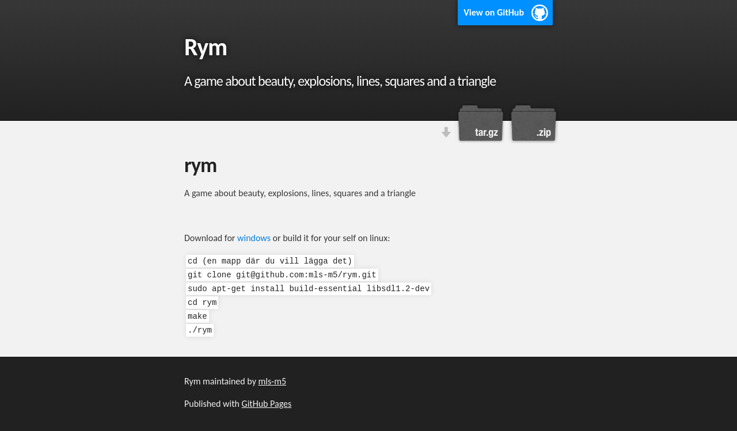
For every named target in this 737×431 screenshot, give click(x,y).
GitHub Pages (267, 403)
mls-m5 (273, 381)
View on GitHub (494, 12)
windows (254, 237)
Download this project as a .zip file (533, 123)
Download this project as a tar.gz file (481, 123)
